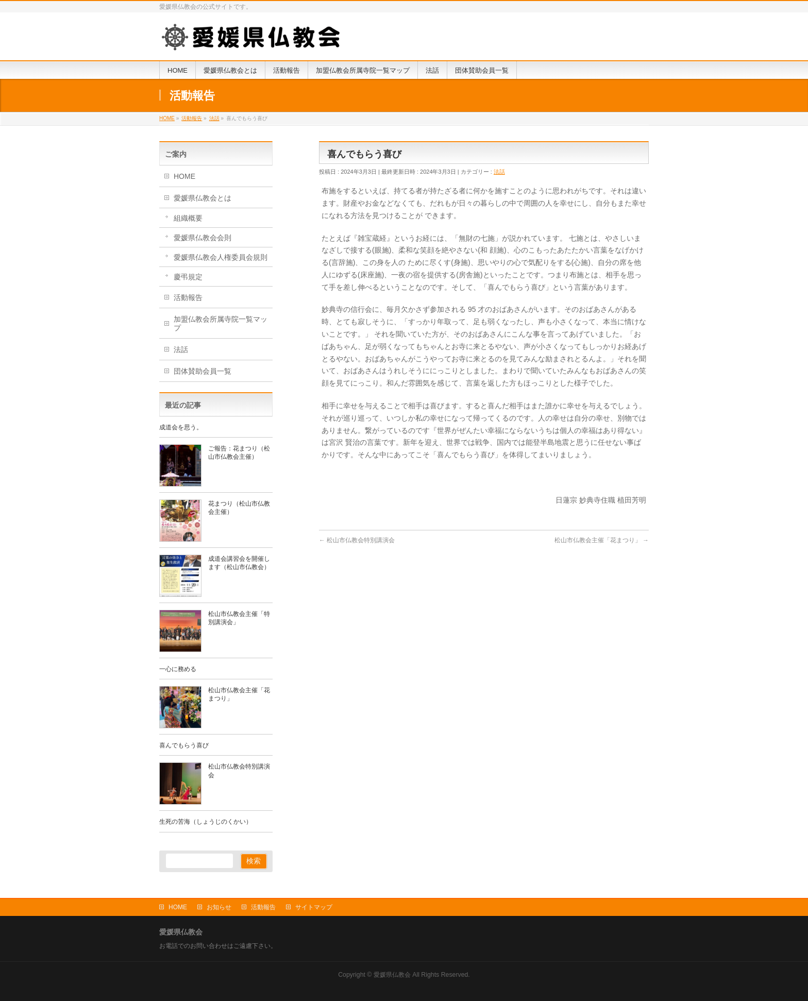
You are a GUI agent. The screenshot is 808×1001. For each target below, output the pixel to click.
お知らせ (219, 907)
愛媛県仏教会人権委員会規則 (220, 257)
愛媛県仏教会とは (202, 198)
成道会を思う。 (181, 427)
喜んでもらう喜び (184, 745)
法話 (499, 172)
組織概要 (188, 218)
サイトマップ (313, 907)
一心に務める (177, 669)
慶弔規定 (188, 277)
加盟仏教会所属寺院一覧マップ (220, 323)
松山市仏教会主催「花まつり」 (601, 540)
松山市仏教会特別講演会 (357, 540)
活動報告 (188, 297)
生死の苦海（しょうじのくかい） (205, 821)
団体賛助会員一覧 (202, 371)
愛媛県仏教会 (392, 974)
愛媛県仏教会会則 (202, 237)
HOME (184, 176)
